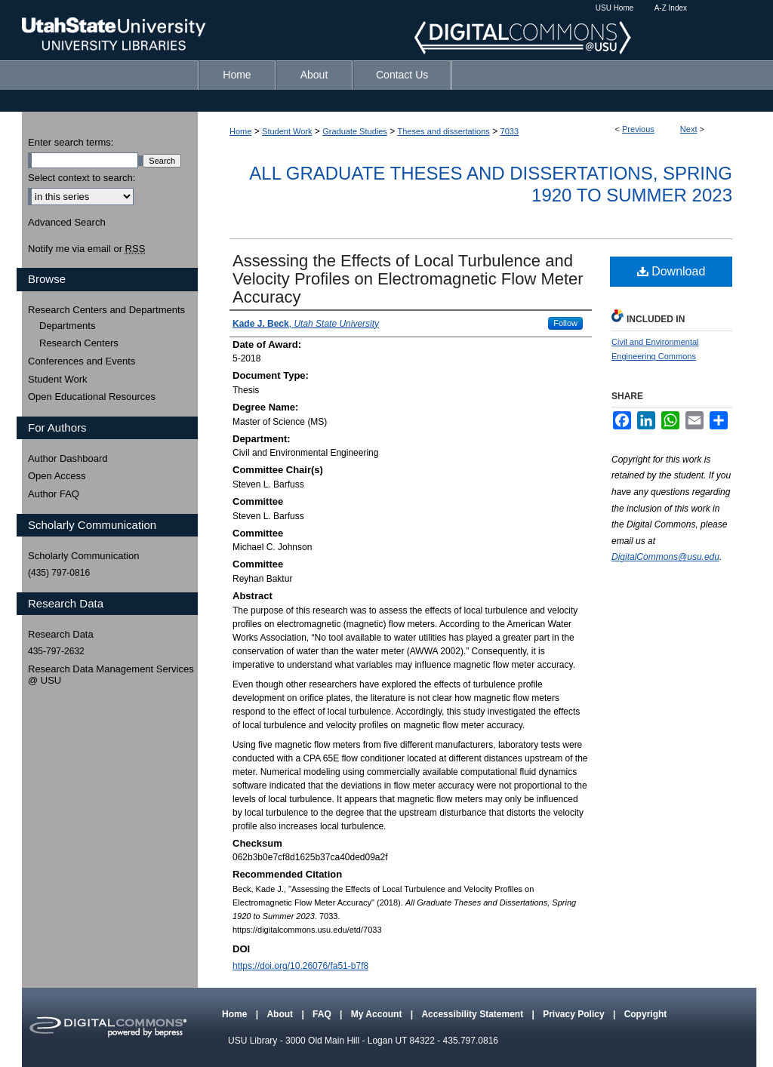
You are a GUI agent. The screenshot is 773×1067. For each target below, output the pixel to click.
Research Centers (79, 343)
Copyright (645, 1014)
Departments (67, 325)
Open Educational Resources (92, 396)
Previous (638, 129)
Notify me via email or (86, 249)
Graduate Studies (354, 131)
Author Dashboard (68, 458)
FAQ (323, 1014)
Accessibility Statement (473, 1014)
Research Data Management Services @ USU (111, 675)
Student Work (287, 131)
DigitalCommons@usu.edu (665, 557)
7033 (509, 131)
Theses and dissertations (444, 131)
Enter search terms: (70, 142)
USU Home (615, 8)
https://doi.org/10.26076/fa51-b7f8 (300, 966)
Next (689, 129)
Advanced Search (67, 222)
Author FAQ (53, 494)
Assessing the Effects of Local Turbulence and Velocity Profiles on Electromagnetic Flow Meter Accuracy (408, 278)
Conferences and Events (81, 361)
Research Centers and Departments (106, 309)
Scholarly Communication (83, 555)
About (280, 1014)
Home (240, 131)
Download (671, 271)
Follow (565, 322)
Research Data (61, 634)
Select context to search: (81, 177)
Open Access (57, 475)
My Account (378, 1014)
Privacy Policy (575, 1014)
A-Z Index (670, 8)
